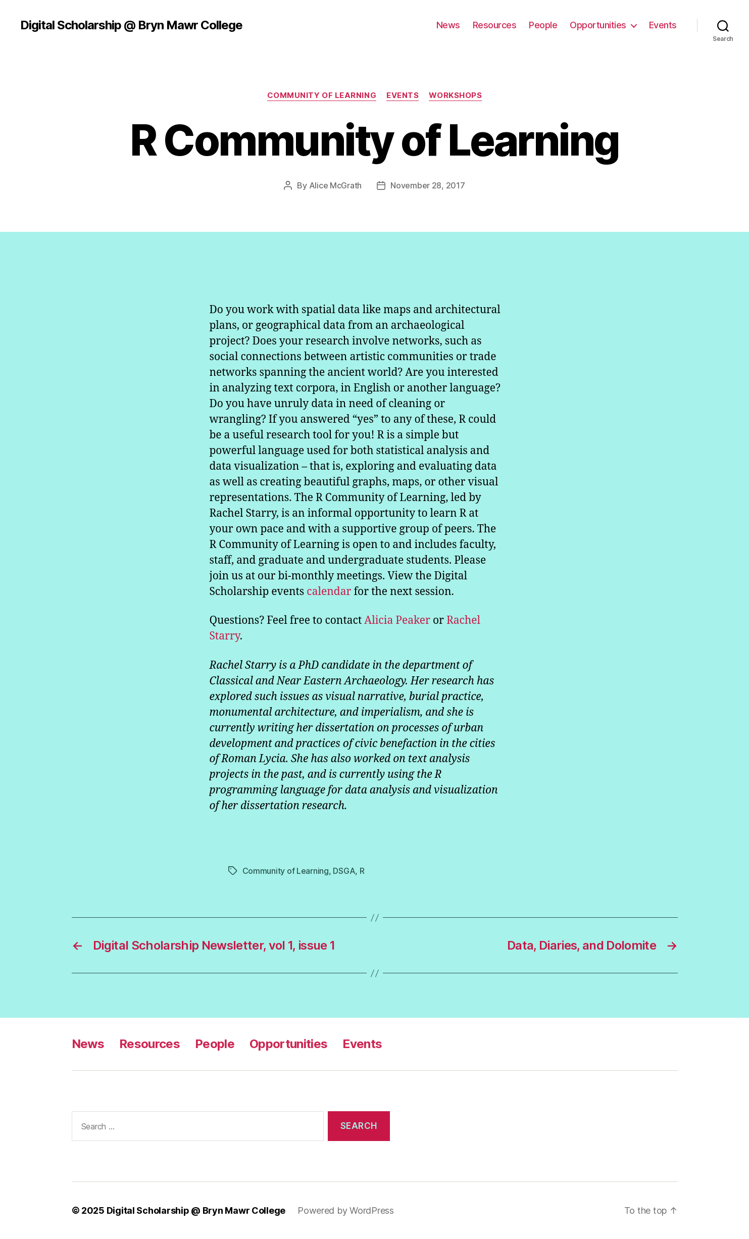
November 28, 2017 (427, 185)
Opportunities (598, 25)
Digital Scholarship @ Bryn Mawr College (131, 25)
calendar (329, 592)
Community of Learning (322, 95)
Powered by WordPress (345, 1210)
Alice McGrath (335, 185)
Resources (495, 25)
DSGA (344, 871)
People (543, 25)
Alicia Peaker (397, 620)
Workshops (455, 95)
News (448, 25)
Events (663, 25)
